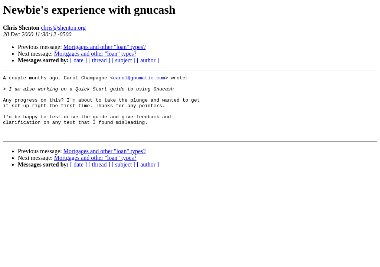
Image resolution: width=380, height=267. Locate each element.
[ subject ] (123, 60)
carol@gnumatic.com (139, 78)
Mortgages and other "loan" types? (104, 47)
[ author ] (148, 60)
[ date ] (78, 60)
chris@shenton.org (63, 27)
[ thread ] (99, 60)
